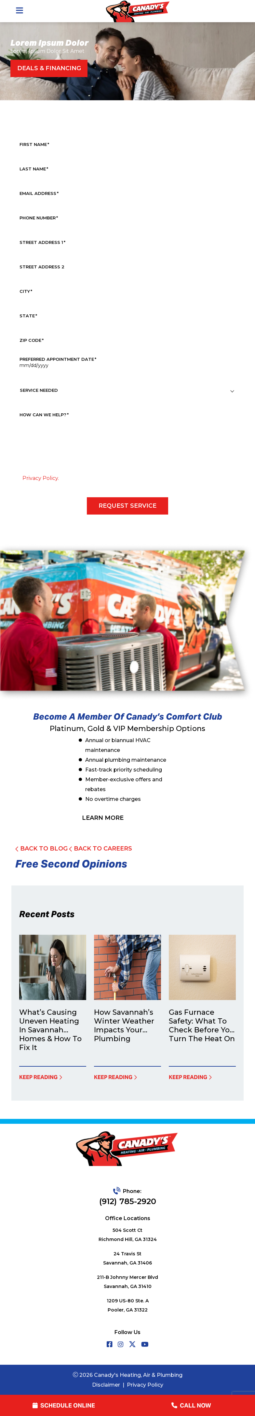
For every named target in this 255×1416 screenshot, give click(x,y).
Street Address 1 (42, 242)
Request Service (127, 505)
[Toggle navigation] (19, 10)
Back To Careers (100, 848)
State (28, 316)
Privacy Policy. (40, 478)
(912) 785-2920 (127, 1201)
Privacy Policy (145, 1385)
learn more (103, 817)
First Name (34, 144)
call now (191, 1405)
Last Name (34, 169)
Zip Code (32, 340)
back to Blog (41, 848)
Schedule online (64, 1405)
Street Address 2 (42, 267)
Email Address (39, 193)
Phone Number (39, 218)
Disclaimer (106, 1385)
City (26, 291)
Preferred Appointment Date (58, 359)
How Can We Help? (44, 415)
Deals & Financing (49, 68)
